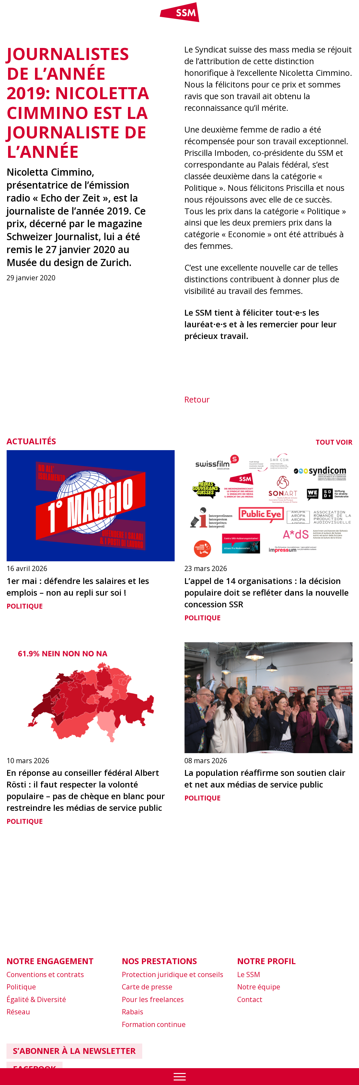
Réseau (18, 1011)
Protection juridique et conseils (172, 974)
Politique (24, 606)
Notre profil (266, 960)
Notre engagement (50, 960)
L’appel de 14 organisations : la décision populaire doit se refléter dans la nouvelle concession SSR (266, 592)
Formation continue (154, 1024)
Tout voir (334, 442)
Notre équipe (258, 986)
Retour (197, 399)
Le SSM (248, 974)
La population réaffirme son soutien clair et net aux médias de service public (264, 778)
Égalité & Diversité (36, 999)
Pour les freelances (153, 999)
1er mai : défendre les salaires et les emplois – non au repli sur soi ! (77, 586)
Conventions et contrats (45, 974)
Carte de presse (147, 986)
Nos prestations (159, 960)
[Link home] (179, 20)
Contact (249, 999)
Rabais (132, 1011)
